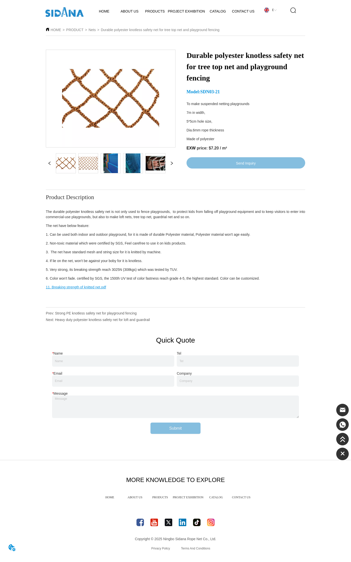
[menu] (175, 497)
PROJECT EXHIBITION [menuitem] (188, 497)
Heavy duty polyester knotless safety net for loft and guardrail (102, 320)
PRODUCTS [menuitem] (160, 497)
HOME (56, 30)
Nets (92, 30)
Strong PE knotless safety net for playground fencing (96, 313)
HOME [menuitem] (109, 497)
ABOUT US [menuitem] (134, 497)
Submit (175, 428)
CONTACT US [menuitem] (241, 497)
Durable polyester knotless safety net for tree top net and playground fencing (160, 30)
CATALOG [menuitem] (216, 497)
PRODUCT (74, 30)
